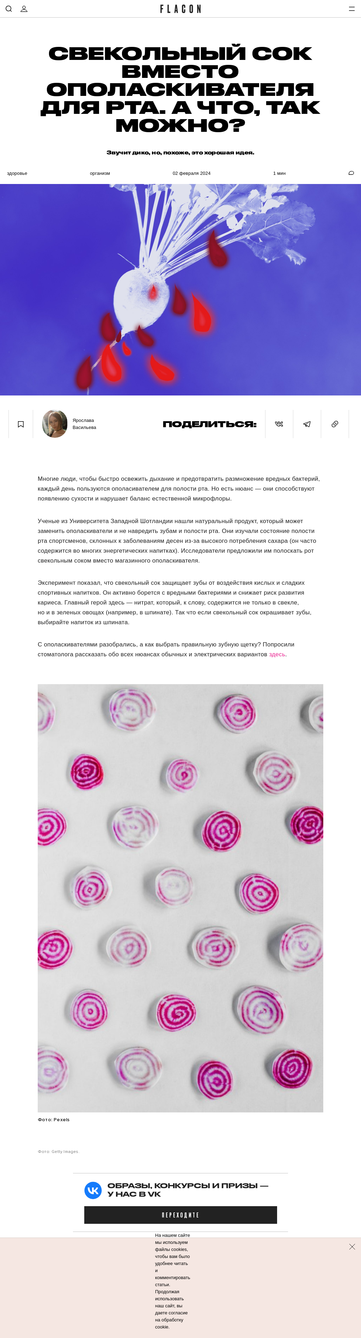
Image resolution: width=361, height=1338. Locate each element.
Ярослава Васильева (84, 424)
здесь (277, 654)
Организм (100, 173)
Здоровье (17, 173)
